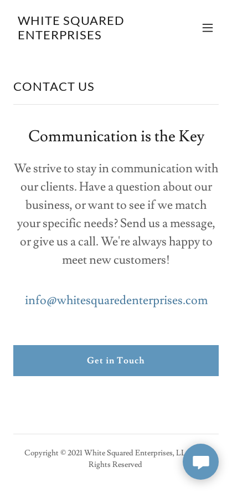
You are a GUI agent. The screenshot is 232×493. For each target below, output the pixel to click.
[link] (85, 36)
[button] (208, 28)
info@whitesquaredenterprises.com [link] (116, 300)
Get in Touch (116, 360)
